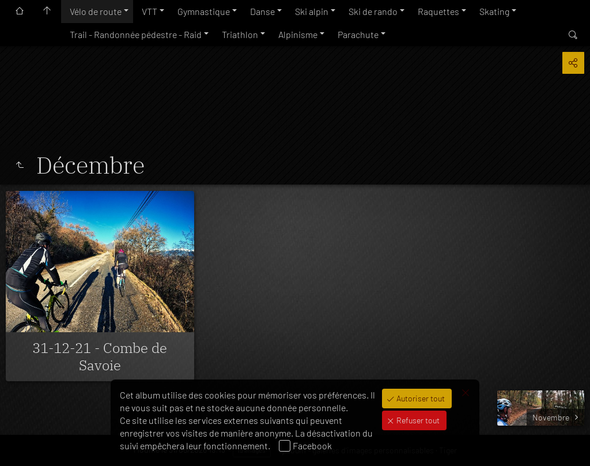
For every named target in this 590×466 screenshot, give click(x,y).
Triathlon (240, 34)
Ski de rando (373, 11)
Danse (262, 11)
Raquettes (438, 11)
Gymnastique (203, 11)
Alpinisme (297, 34)
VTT (149, 11)
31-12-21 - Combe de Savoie (99, 356)
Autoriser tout (420, 398)
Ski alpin (311, 11)
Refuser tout (417, 420)
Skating (494, 11)
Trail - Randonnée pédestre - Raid (136, 34)
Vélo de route (96, 11)
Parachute (358, 34)
